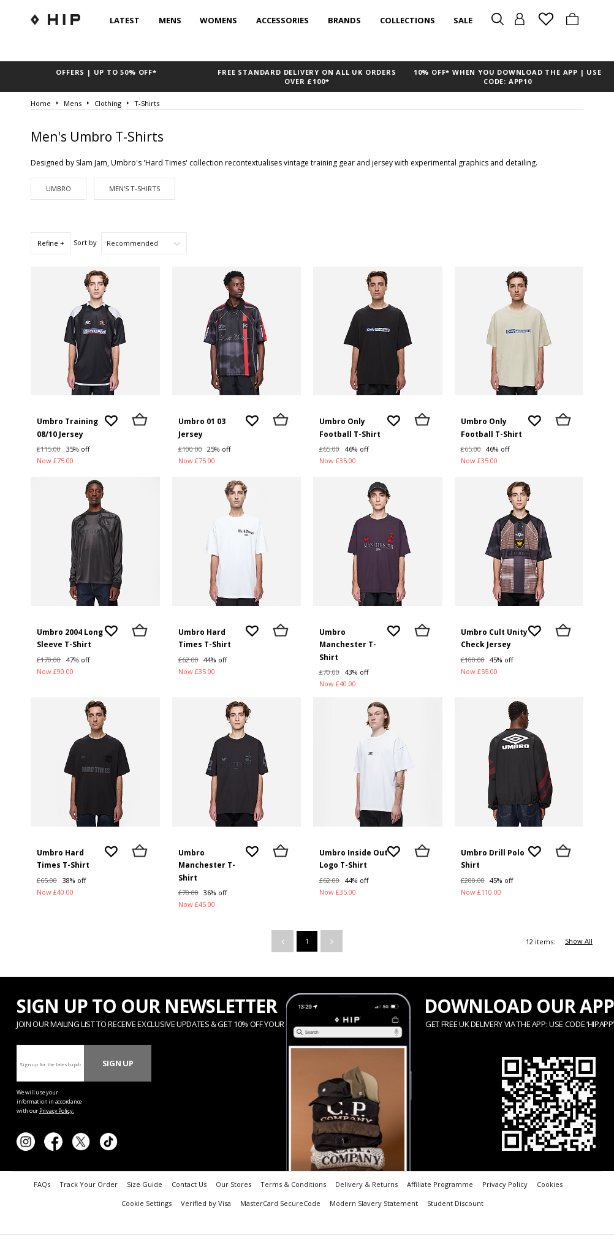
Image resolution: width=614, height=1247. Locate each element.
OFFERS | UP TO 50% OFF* (106, 72)
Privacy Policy (505, 1184)
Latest (125, 20)
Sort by (85, 242)
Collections (407, 20)
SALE (462, 20)
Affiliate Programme (440, 1184)
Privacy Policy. (56, 1111)
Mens (170, 20)
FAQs (42, 1184)
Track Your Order (88, 1184)
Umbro (58, 188)
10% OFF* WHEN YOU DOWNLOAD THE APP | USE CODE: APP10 (508, 76)
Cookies (550, 1184)
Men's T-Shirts (134, 188)
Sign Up (118, 1063)
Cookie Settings (146, 1203)
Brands (344, 20)
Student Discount (455, 1203)
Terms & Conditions (293, 1184)
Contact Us (189, 1184)
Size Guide (144, 1184)
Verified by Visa (206, 1203)
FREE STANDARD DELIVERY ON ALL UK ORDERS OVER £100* (307, 76)
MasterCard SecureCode (280, 1203)
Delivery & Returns (366, 1184)
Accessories (282, 20)
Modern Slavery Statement (374, 1203)
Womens (218, 20)
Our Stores (233, 1184)
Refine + (50, 243)
